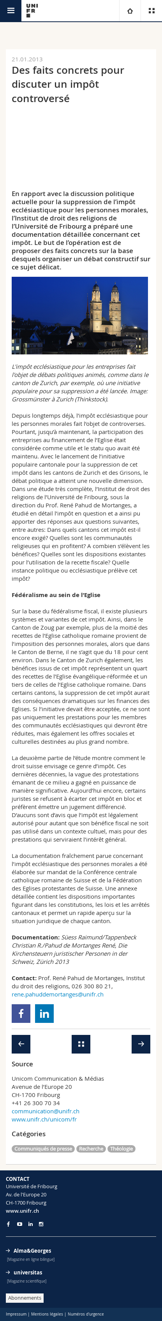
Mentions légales (47, 1314)
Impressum (16, 1314)
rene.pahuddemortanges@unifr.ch (58, 994)
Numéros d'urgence (86, 1314)
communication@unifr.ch (45, 1111)
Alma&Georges (32, 1250)
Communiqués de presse (43, 1148)
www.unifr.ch (22, 1210)
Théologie (121, 1148)
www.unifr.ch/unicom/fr (44, 1119)
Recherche (91, 1148)
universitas (28, 1272)
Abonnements (24, 1297)
